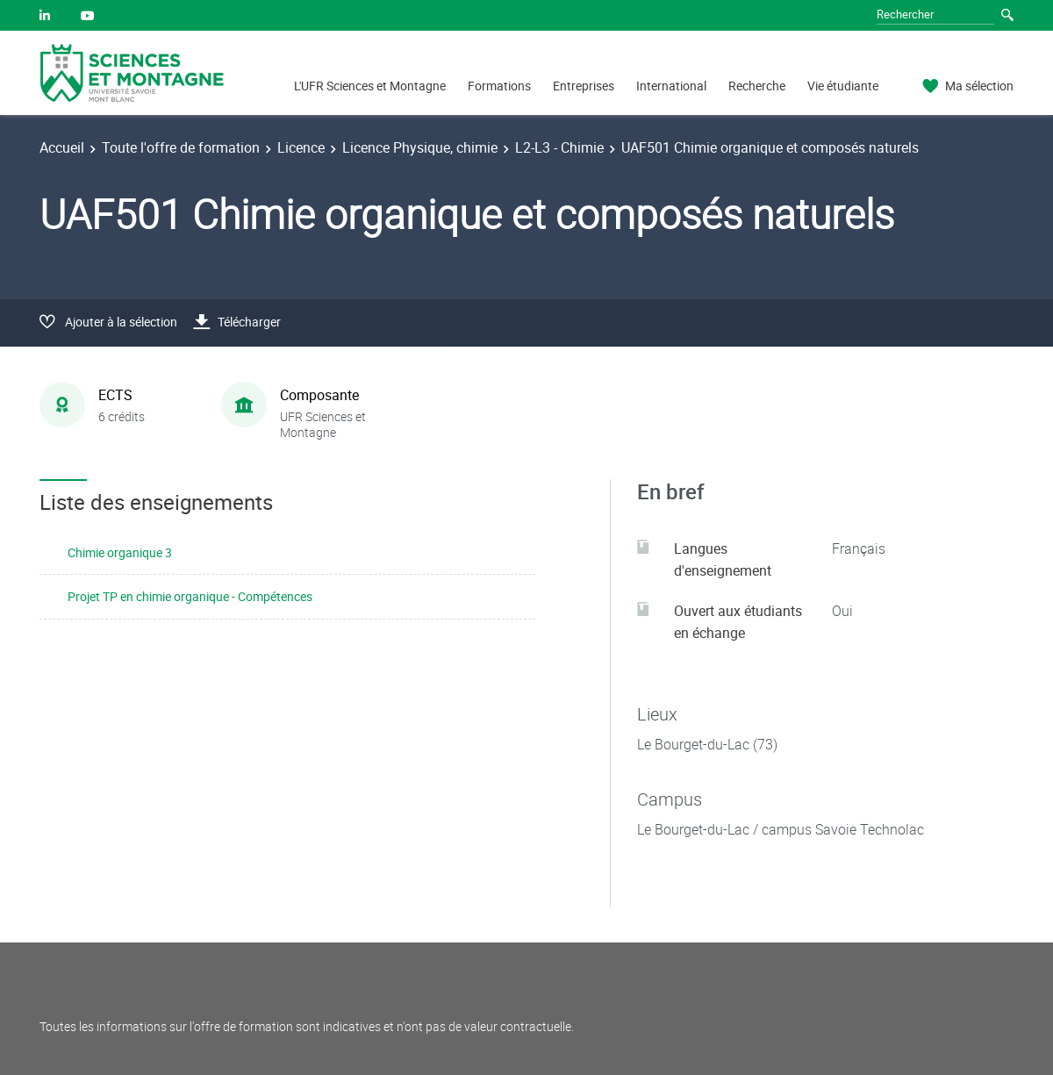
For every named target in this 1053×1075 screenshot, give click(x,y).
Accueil (61, 147)
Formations (499, 85)
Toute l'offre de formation (181, 147)
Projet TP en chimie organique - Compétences (190, 596)
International (671, 85)
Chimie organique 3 (120, 552)
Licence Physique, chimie (420, 147)
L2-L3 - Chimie (559, 147)
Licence (301, 147)
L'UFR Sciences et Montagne (370, 85)
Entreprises (583, 85)
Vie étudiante (842, 85)
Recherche (756, 85)
